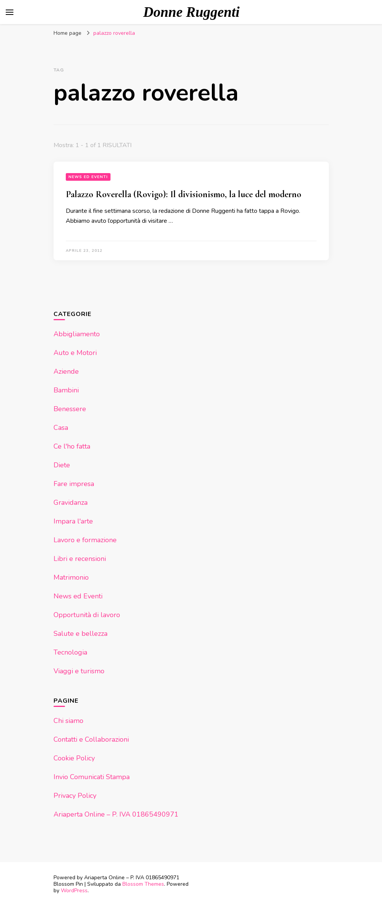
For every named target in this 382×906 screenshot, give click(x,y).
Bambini (66, 390)
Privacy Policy (75, 795)
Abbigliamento (77, 334)
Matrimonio (71, 577)
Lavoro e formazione (85, 540)
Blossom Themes (143, 884)
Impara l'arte (73, 521)
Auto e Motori (75, 352)
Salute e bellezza (80, 633)
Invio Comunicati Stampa (92, 776)
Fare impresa (74, 483)
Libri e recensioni (80, 558)
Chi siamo (68, 720)
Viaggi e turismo (79, 671)
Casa (61, 427)
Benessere (70, 408)
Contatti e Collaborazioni (91, 739)
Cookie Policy (74, 758)
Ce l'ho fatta (72, 446)
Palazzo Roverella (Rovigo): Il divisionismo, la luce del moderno (183, 194)
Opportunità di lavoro (87, 614)
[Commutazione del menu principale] (9, 12)
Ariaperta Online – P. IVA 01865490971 (116, 814)
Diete (62, 465)
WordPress (74, 890)
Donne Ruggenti (191, 12)
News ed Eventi (88, 177)
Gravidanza (71, 502)
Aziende (66, 371)
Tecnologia (70, 652)
